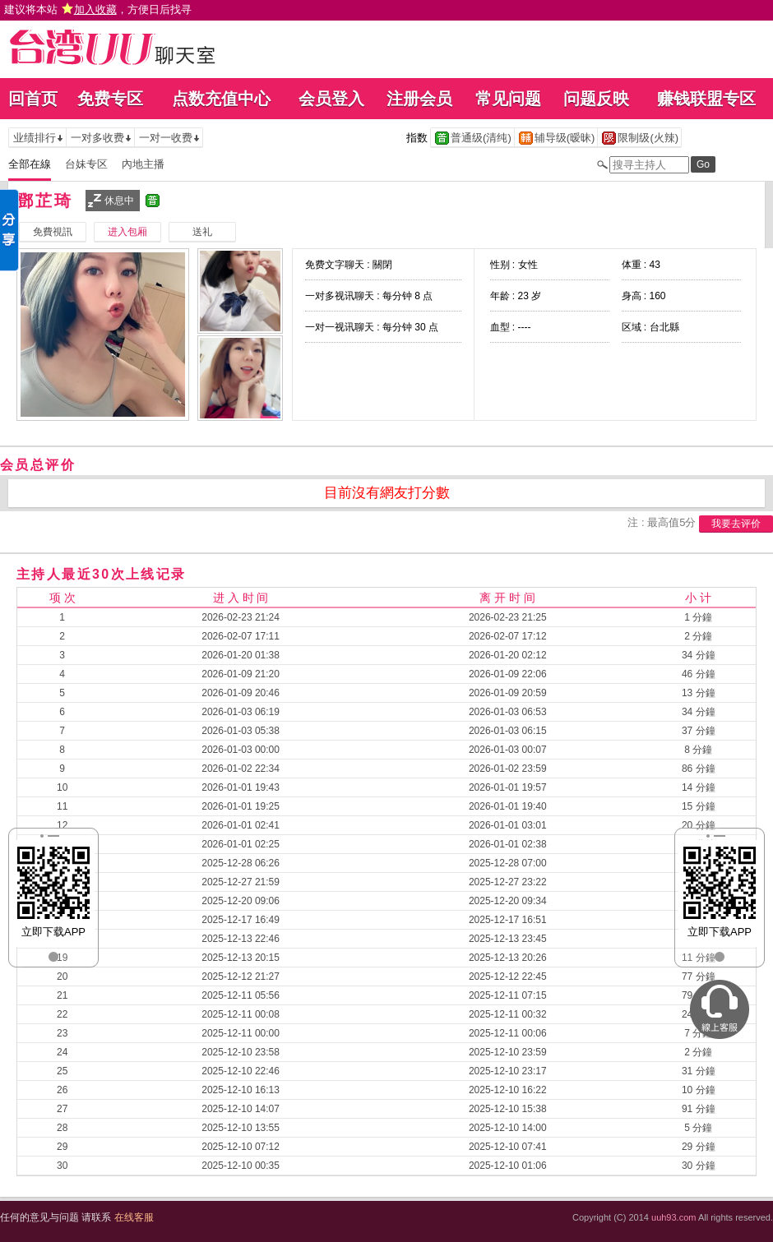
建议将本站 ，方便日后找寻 (98, 9)
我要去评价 (736, 523)
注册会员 (419, 99)
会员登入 (331, 99)
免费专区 (110, 99)
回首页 (33, 99)
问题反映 (596, 99)
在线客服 (134, 1217)
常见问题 (508, 99)
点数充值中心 (221, 99)
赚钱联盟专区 (706, 99)
